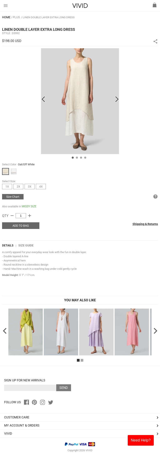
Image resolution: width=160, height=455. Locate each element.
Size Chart (12, 196)
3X (29, 186)
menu (5, 5)
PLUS (16, 17)
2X (18, 186)
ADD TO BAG (20, 225)
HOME (6, 17)
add (29, 215)
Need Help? (141, 440)
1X (7, 186)
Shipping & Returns (145, 224)
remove (12, 215)
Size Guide (26, 245)
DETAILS (8, 245)
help (155, 196)
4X (41, 186)
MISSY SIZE (29, 206)
